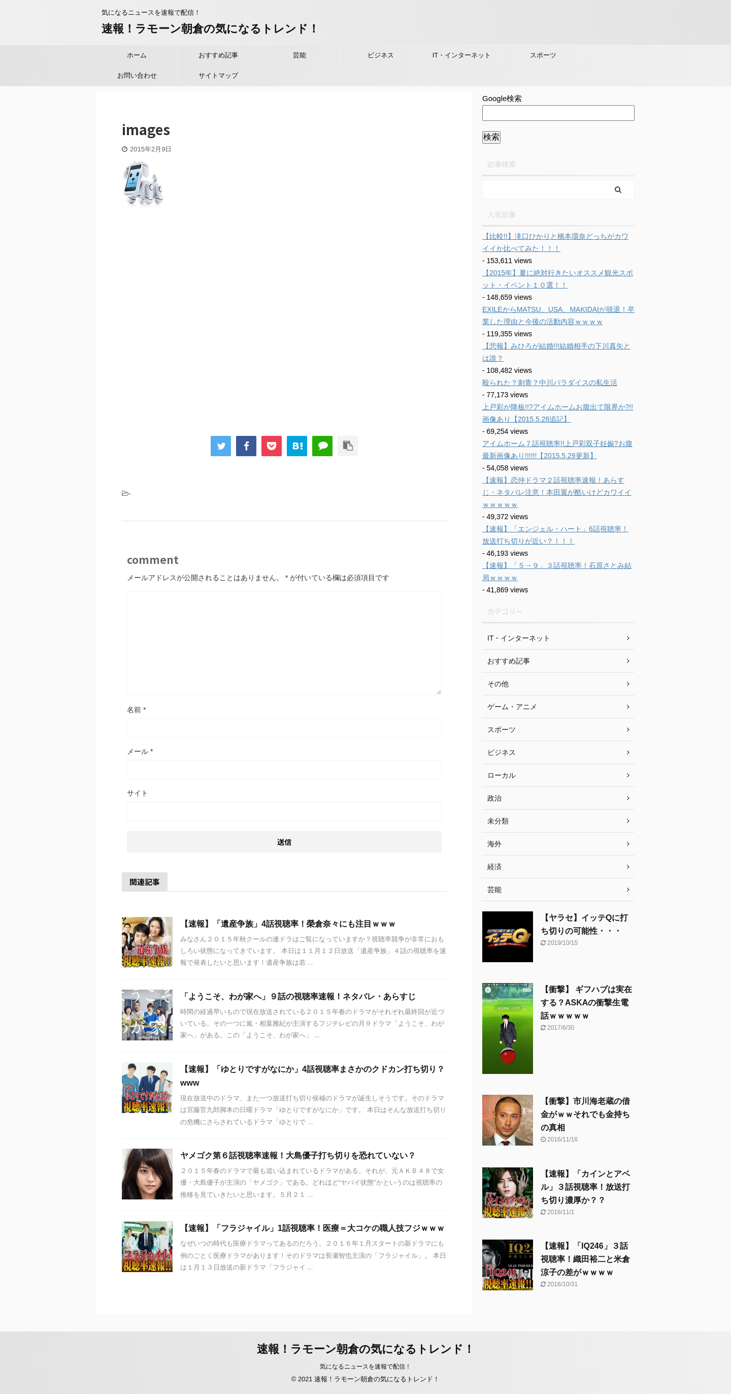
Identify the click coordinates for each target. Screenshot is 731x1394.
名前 (136, 710)
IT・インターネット (462, 55)
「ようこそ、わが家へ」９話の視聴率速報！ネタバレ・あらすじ (298, 996)
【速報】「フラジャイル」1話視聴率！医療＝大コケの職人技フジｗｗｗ (312, 1228)
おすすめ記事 (218, 55)
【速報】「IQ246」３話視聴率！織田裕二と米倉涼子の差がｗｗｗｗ (585, 1259)
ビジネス (381, 55)
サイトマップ (218, 75)
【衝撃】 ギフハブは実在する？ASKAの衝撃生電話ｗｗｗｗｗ (586, 1002)
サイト (137, 793)
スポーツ (543, 55)
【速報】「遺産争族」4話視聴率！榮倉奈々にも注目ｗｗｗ (288, 924)
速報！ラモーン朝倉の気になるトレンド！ (210, 28)
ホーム (137, 55)
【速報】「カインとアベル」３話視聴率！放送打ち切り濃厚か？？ (585, 1187)
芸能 (299, 55)
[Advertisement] (207, 328)
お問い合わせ (137, 75)
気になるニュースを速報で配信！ (365, 1366)
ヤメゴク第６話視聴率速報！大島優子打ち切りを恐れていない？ (298, 1155)
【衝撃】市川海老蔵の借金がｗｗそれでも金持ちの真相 (585, 1114)
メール (140, 751)
